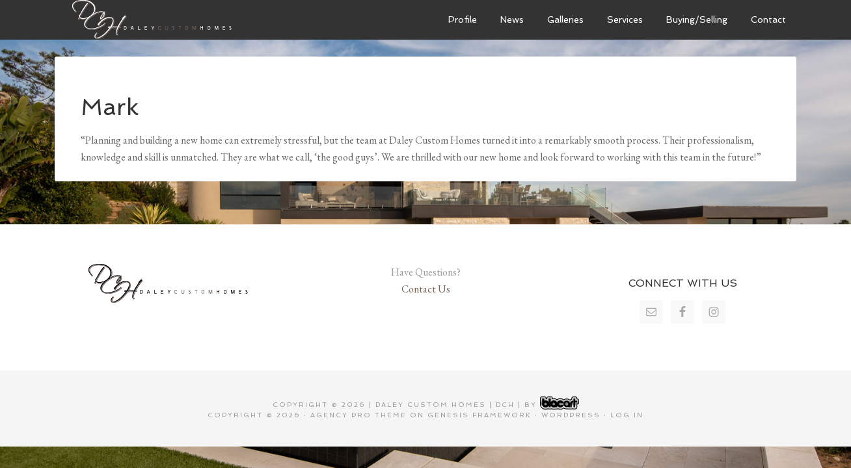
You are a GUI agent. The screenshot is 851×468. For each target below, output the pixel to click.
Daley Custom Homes (152, 19)
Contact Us (425, 289)
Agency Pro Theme (358, 415)
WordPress (571, 415)
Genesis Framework (479, 415)
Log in (626, 415)
